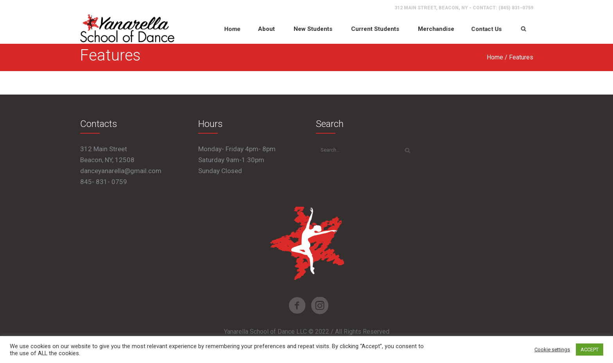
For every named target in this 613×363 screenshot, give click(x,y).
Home (495, 57)
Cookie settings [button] (552, 349)
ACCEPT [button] (590, 349)
